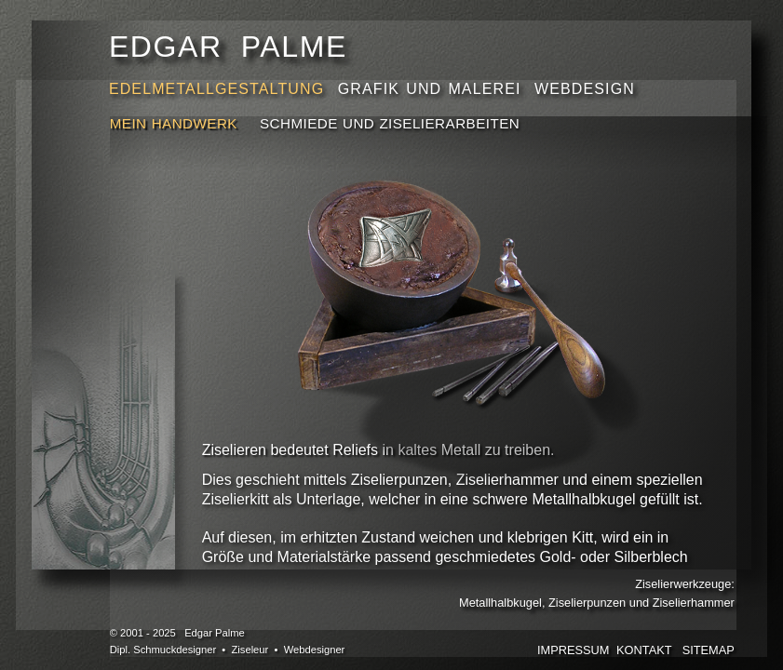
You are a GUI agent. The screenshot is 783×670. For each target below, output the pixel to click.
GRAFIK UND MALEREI (433, 89)
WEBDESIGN (584, 89)
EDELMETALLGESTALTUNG (220, 89)
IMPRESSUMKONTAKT (604, 650)
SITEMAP (708, 650)
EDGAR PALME (228, 46)
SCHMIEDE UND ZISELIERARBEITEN (390, 123)
